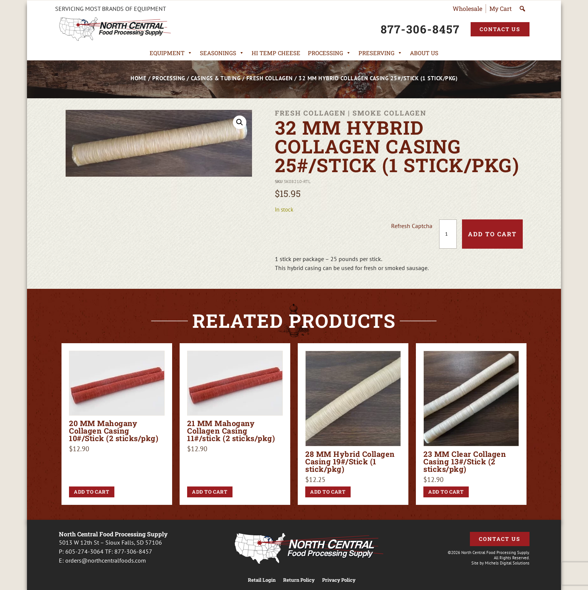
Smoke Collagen (389, 112)
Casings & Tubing (215, 78)
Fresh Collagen (269, 78)
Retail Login (262, 580)
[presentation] (334, 234)
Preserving (380, 53)
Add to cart (492, 234)
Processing (329, 53)
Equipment (171, 53)
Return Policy (299, 580)
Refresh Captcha (411, 226)
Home (138, 78)
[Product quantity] (448, 234)
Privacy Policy (339, 580)
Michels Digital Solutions (507, 563)
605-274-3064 (84, 551)
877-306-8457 (133, 551)
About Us (424, 53)
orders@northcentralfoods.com (105, 560)
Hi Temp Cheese (276, 53)
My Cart (500, 8)
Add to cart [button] (92, 491)
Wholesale (467, 8)
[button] (239, 122)
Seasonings (222, 53)
